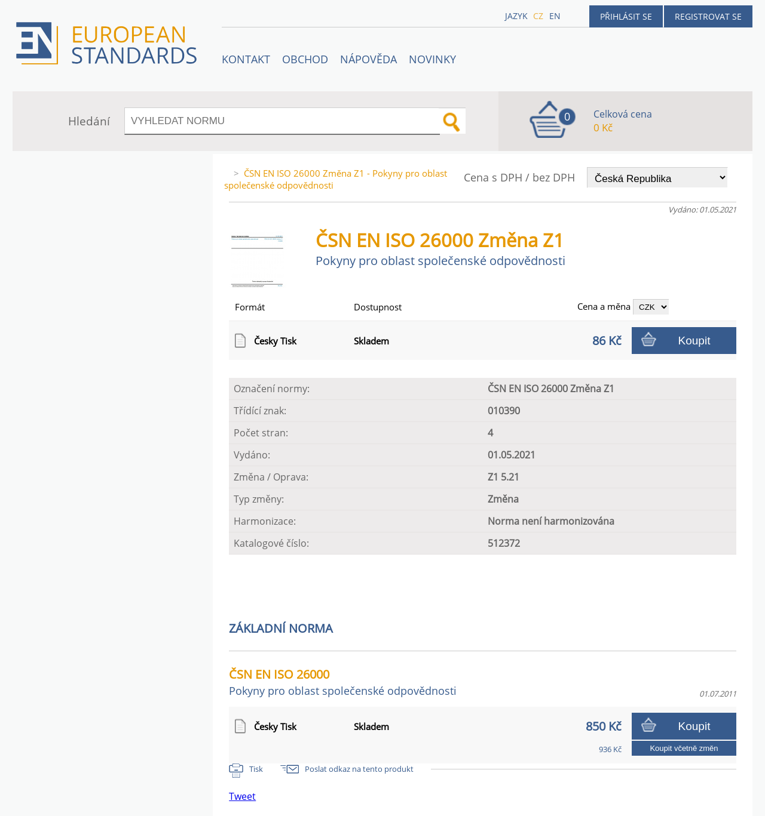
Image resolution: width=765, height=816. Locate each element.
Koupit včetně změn (684, 748)
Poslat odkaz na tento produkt (359, 768)
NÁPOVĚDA (368, 59)
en (555, 15)
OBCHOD (305, 59)
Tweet (242, 796)
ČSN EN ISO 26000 (343, 682)
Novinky (432, 59)
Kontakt (246, 59)
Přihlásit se (626, 16)
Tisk (256, 768)
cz (538, 15)
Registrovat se (708, 16)
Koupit (694, 340)
